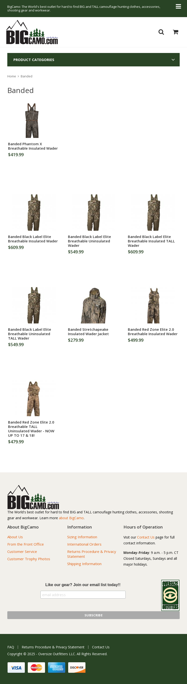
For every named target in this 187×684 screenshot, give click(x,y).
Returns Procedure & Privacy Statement (53, 647)
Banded (26, 76)
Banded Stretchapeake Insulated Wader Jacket (88, 331)
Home (11, 76)
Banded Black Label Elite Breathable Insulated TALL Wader (151, 241)
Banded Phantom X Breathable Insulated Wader (33, 146)
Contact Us (146, 537)
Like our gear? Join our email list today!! (83, 585)
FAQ (10, 647)
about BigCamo (71, 518)
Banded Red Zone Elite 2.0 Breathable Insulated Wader (153, 331)
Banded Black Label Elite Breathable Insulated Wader (33, 238)
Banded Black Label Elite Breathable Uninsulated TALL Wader (29, 333)
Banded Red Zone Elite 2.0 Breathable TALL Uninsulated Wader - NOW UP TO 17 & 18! (31, 428)
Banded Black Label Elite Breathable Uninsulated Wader (89, 241)
